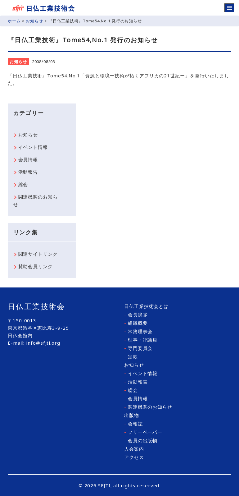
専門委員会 (138, 348)
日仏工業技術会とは (146, 306)
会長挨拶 (135, 314)
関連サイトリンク (38, 254)
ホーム (14, 21)
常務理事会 (138, 331)
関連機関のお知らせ (35, 200)
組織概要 (135, 323)
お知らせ (34, 21)
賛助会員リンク (35, 266)
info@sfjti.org (43, 343)
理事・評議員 (140, 340)
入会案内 (134, 449)
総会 (23, 184)
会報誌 (133, 423)
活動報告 (28, 172)
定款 (131, 356)
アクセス (134, 457)
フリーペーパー (143, 432)
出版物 (131, 415)
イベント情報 (33, 147)
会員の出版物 (140, 440)
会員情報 (28, 159)
